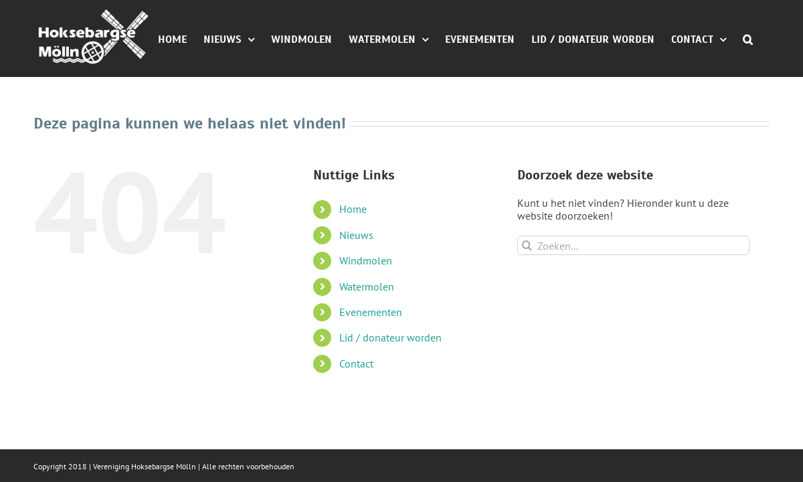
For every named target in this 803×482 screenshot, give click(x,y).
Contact (356, 423)
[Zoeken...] (633, 305)
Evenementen (370, 372)
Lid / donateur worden (390, 397)
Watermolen (366, 346)
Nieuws (356, 295)
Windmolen (365, 320)
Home (353, 269)
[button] (765, 99)
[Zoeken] (527, 305)
